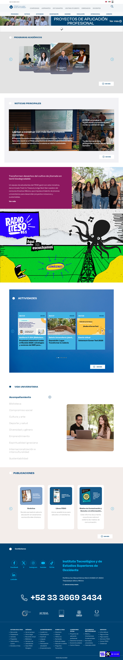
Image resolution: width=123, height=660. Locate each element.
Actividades (39, 14)
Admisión (109, 14)
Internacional (95, 14)
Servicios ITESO (105, 639)
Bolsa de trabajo (60, 641)
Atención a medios (61, 643)
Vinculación (81, 14)
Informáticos (104, 632)
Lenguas (42, 639)
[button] (56, 357)
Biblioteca (28, 639)
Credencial (103, 643)
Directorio (58, 632)
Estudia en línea (15, 646)
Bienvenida (13, 632)
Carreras (13, 637)
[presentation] (12, 331)
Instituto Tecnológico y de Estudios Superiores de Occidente (82, 565)
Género (42, 641)
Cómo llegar (29, 634)
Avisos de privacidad (61, 658)
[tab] (31, 397)
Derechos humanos (76, 641)
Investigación (54, 14)
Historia (57, 634)
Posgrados (13, 639)
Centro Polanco (75, 645)
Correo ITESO (104, 641)
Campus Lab (29, 641)
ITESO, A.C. (58, 637)
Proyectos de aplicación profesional (74, 636)
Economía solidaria (76, 643)
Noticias (27, 14)
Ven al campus (30, 632)
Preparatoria (14, 634)
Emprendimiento (45, 648)
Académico (43, 632)
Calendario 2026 (90, 645)
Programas (14, 14)
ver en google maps (70, 584)
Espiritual (43, 637)
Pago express (104, 637)
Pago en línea (104, 634)
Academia (68, 14)
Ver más (12, 201)
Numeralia (58, 639)
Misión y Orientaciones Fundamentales (90, 636)
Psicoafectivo (44, 634)
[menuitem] (34, 8)
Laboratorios (29, 643)
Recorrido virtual (30, 637)
